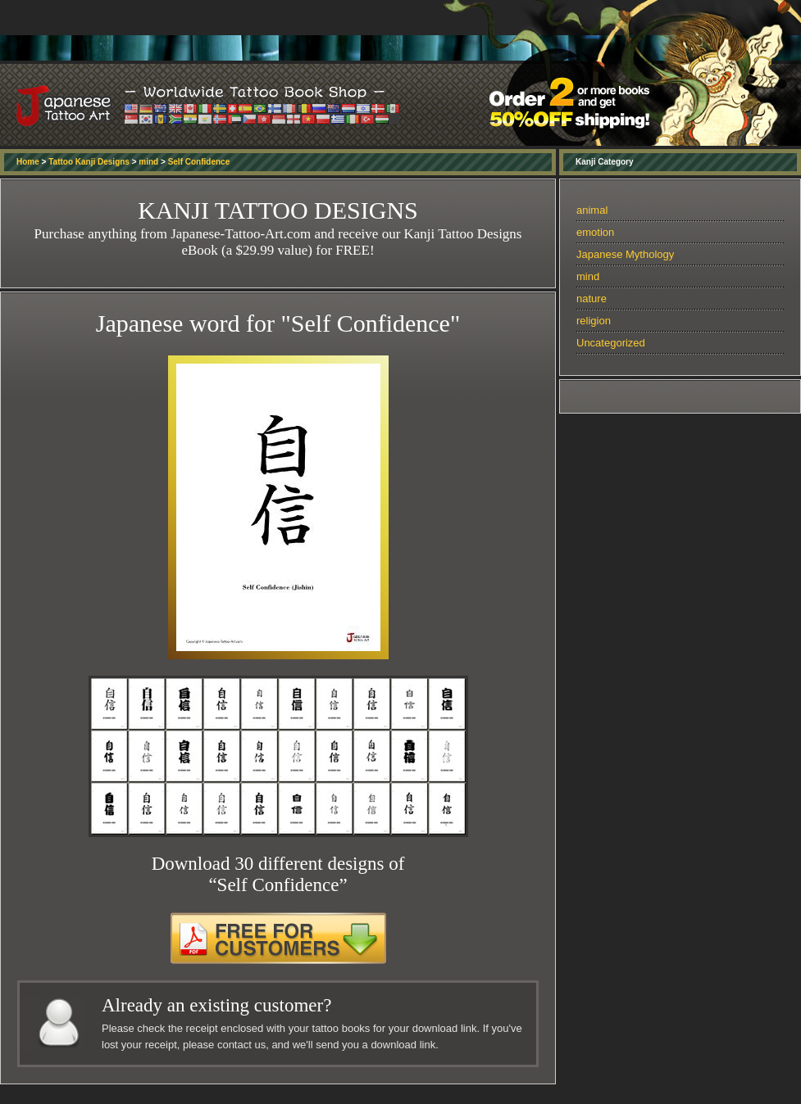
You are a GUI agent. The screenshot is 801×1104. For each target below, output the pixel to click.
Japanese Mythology (625, 254)
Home (27, 161)
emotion (595, 232)
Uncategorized (610, 343)
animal (592, 210)
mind (148, 161)
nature (591, 298)
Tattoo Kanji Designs (89, 161)
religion (593, 320)
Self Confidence (199, 161)
